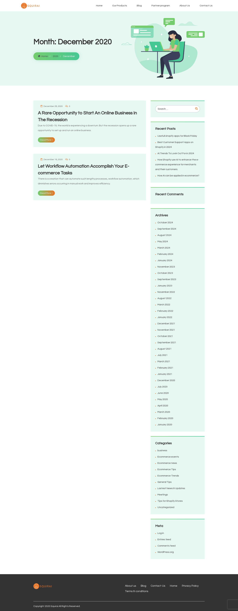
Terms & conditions (136, 591)
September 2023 (166, 279)
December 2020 (166, 380)
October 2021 (165, 336)
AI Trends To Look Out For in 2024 (175, 153)
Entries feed (164, 539)
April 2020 (162, 405)
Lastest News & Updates (171, 488)
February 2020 (165, 418)
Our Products (119, 5)
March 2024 (163, 248)
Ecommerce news (167, 463)
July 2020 (162, 386)
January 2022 (164, 317)
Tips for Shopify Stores (170, 501)
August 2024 (164, 235)
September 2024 (166, 229)
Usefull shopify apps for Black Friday (177, 136)
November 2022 (166, 292)
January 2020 (164, 424)
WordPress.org (165, 552)
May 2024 (162, 241)
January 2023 (164, 285)
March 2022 (163, 304)
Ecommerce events (168, 457)
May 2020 (162, 399)
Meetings (162, 494)
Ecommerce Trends (168, 475)
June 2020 (163, 393)
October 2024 (165, 222)
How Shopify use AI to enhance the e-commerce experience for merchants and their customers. (177, 164)
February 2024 (165, 254)
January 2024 (164, 260)
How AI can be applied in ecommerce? (178, 175)
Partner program (160, 5)
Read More (46, 140)
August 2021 (164, 349)
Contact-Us (158, 585)
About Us (185, 5)
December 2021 (166, 323)
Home (99, 5)
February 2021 (165, 368)
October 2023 (165, 273)
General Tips (164, 482)
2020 (55, 56)
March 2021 (163, 361)
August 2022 (164, 298)
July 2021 (162, 355)
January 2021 (164, 374)
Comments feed (166, 546)
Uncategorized (165, 507)
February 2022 (165, 311)
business (162, 450)
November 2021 (166, 330)
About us (130, 585)
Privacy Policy (190, 585)
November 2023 (166, 267)
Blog (139, 5)
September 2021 (166, 342)
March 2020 (163, 412)
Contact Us (206, 5)
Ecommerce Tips (166, 469)
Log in (160, 533)
